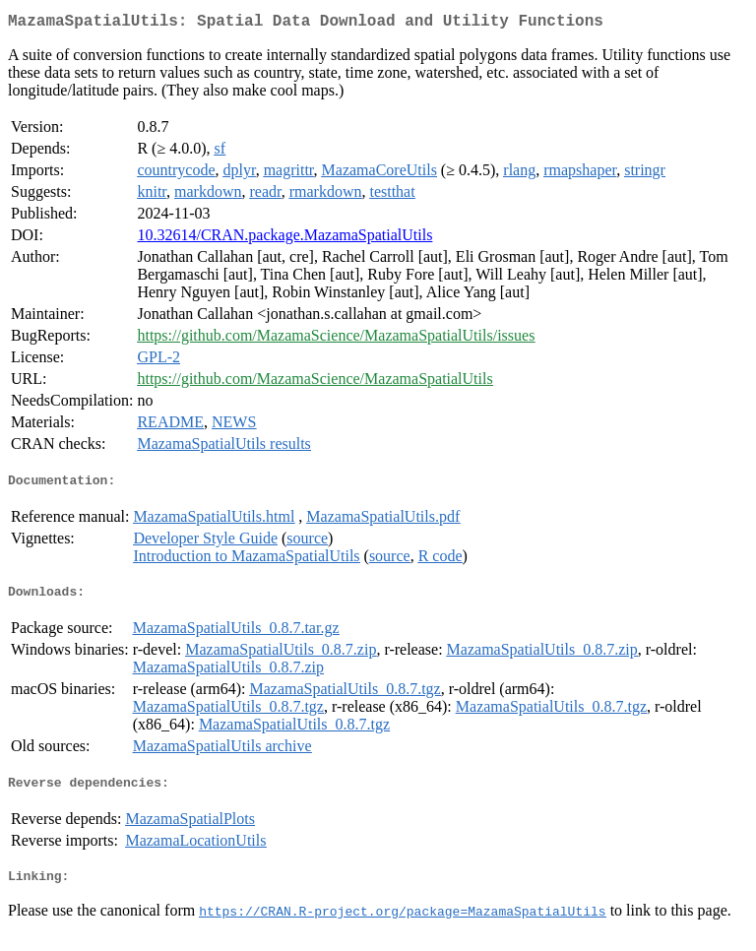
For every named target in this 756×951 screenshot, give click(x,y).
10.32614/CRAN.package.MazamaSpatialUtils (284, 238)
